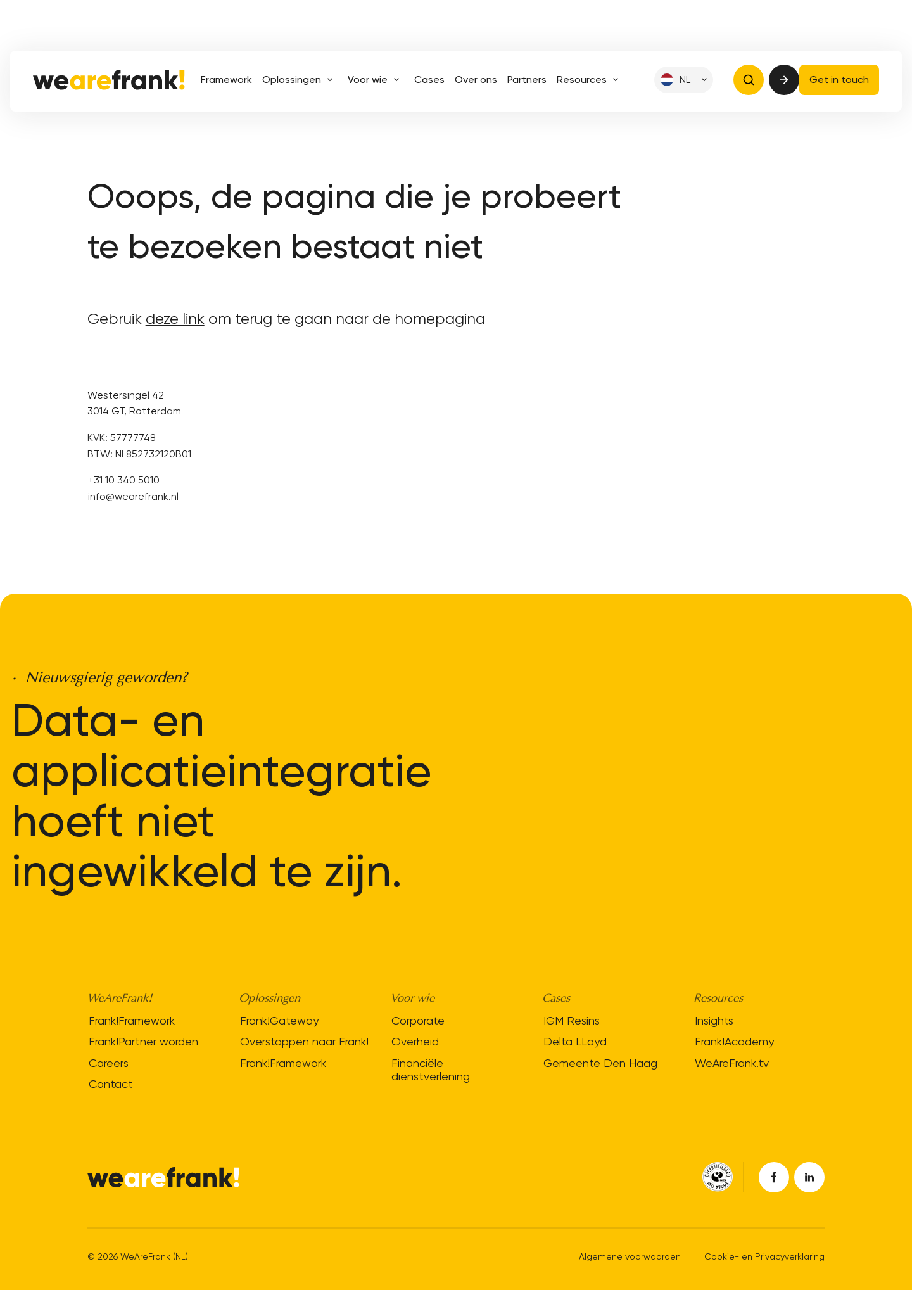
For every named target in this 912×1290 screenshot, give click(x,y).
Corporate (418, 1019)
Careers (109, 1063)
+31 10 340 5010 (124, 480)
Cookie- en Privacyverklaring (764, 1256)
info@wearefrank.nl (133, 496)
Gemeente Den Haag (600, 1063)
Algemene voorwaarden (630, 1256)
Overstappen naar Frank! (304, 1041)
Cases (429, 80)
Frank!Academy (734, 1041)
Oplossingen (300, 79)
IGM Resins (571, 1019)
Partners (527, 80)
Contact (111, 1083)
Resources (590, 79)
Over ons (476, 80)
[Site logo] (109, 80)
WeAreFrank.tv (732, 1063)
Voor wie (376, 79)
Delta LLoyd (575, 1041)
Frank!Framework (132, 1019)
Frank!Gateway (279, 1019)
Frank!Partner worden (143, 1041)
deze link (175, 319)
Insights (714, 1019)
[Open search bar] (748, 80)
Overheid (415, 1041)
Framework (226, 80)
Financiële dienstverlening (430, 1069)
